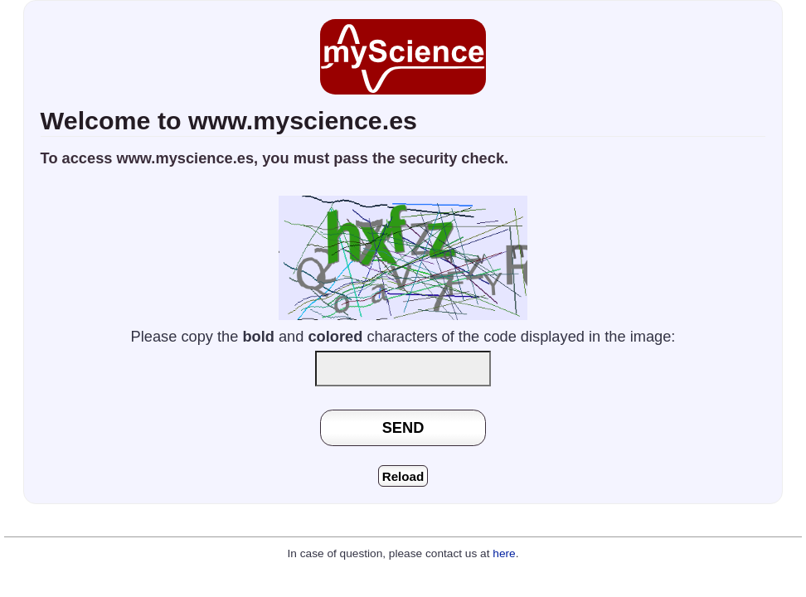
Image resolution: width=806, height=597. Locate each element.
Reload (403, 476)
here (504, 553)
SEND (403, 427)
